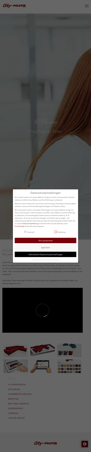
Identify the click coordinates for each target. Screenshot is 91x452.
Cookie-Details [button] (35, 259)
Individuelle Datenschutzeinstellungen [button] (45, 253)
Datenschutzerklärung (30, 222)
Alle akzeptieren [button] (45, 239)
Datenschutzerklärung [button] (47, 259)
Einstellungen (20, 225)
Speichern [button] (45, 246)
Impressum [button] (57, 259)
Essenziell (29, 231)
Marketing (60, 231)
